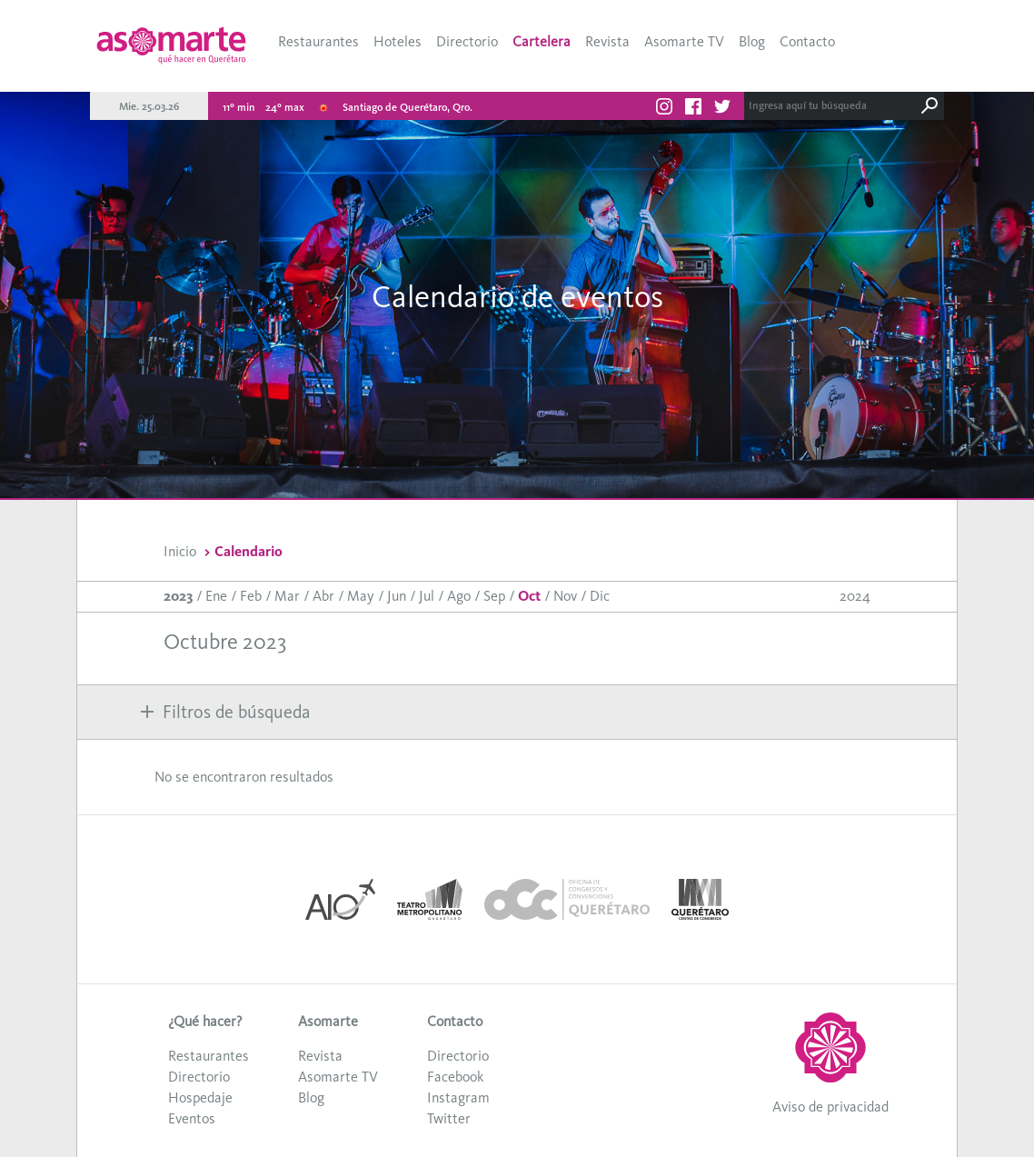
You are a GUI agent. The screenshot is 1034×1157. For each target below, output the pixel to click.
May (360, 595)
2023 (178, 595)
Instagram (458, 1097)
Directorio (467, 41)
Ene (216, 595)
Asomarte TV (684, 41)
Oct (529, 595)
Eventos (191, 1118)
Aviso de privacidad (830, 1106)
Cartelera (541, 41)
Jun (396, 595)
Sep (494, 595)
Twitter (449, 1118)
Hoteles (397, 41)
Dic (600, 595)
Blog (752, 41)
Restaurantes (318, 41)
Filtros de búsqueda (225, 712)
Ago (459, 595)
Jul (426, 595)
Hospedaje (200, 1097)
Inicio (180, 551)
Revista (607, 41)
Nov (565, 595)
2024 (855, 595)
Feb (251, 595)
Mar (287, 595)
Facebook (455, 1076)
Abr (323, 595)
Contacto (807, 41)
